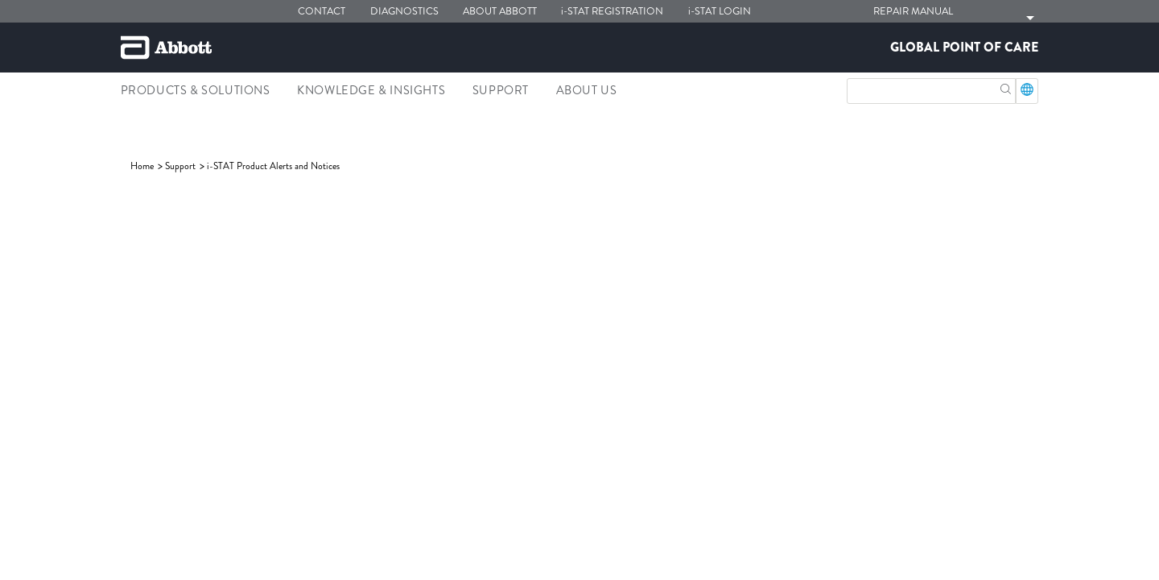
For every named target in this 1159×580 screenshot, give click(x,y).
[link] (143, 166)
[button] (1005, 87)
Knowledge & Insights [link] (371, 90)
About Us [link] (586, 90)
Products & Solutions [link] (195, 90)
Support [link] (500, 90)
